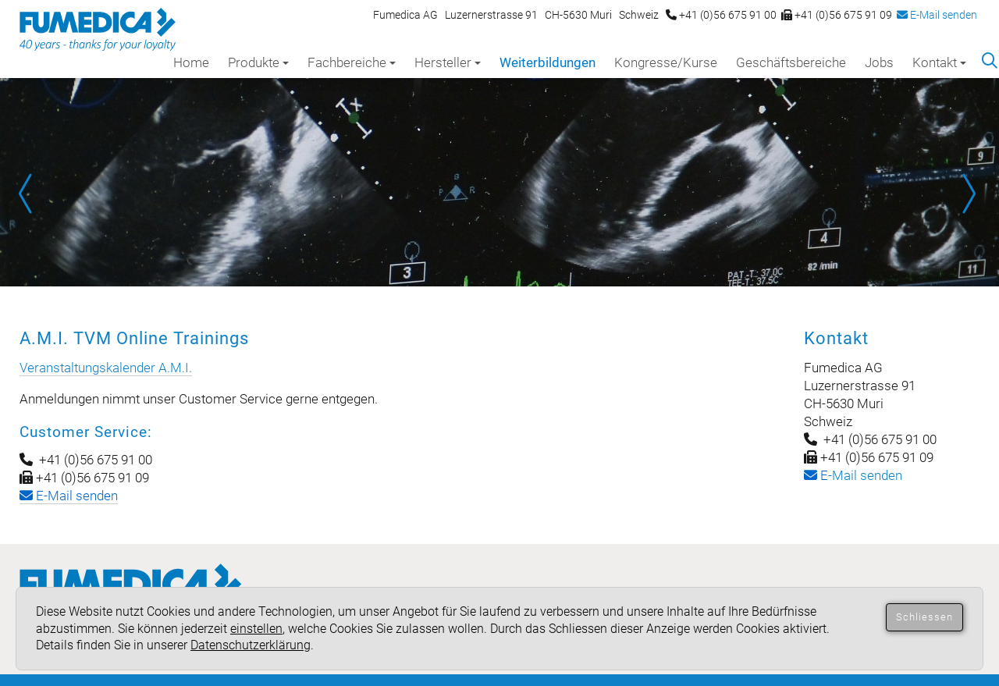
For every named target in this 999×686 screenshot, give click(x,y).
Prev (31, 193)
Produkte (258, 62)
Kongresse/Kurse (665, 62)
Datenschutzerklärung (250, 645)
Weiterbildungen (547, 62)
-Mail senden (853, 475)
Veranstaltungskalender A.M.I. (106, 367)
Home (191, 62)
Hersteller (447, 62)
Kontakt (939, 62)
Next (967, 193)
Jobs (879, 62)
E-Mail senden (937, 15)
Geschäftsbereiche (791, 62)
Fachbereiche (352, 62)
